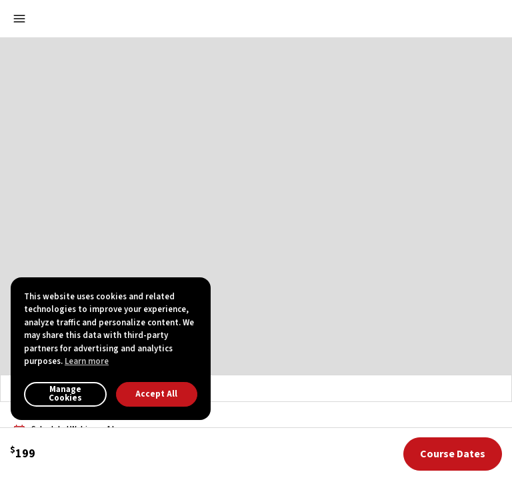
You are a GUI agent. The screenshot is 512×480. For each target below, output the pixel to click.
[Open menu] (19, 19)
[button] (460, 18)
